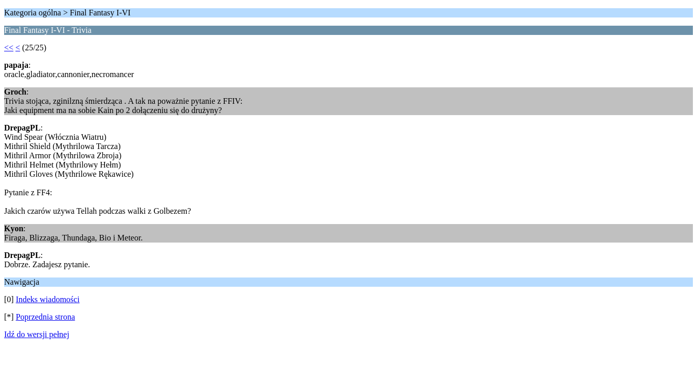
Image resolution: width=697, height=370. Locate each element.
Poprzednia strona (45, 316)
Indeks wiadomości (48, 299)
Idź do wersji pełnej (36, 334)
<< (8, 47)
